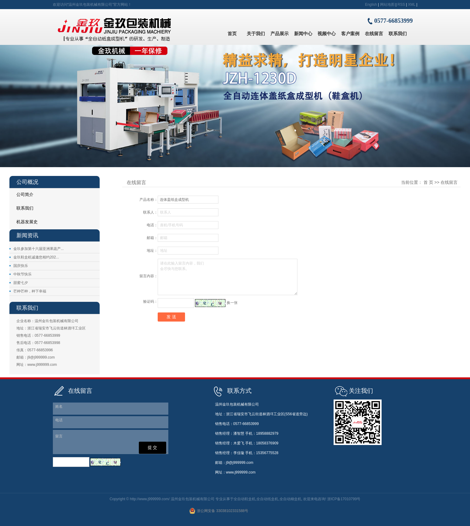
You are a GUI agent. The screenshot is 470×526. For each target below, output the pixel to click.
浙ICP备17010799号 (343, 499)
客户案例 (350, 33)
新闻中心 (303, 33)
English (371, 4)
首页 (232, 33)
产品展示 (279, 33)
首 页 (428, 182)
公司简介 (24, 194)
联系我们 (398, 33)
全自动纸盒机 (267, 499)
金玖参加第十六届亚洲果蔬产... (38, 249)
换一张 (232, 303)
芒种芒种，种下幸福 (29, 291)
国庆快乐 (20, 266)
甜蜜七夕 (20, 283)
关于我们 (256, 33)
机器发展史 (27, 221)
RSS (401, 4)
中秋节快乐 (22, 274)
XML (411, 4)
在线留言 (374, 33)
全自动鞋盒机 (245, 499)
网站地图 (387, 4)
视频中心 (326, 33)
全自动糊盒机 (290, 499)
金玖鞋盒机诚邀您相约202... (36, 257)
